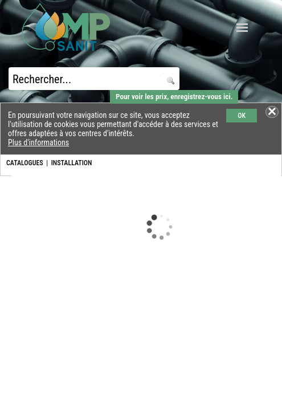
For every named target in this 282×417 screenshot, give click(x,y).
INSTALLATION (71, 163)
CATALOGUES (24, 163)
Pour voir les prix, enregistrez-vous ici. (174, 96)
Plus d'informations (38, 142)
